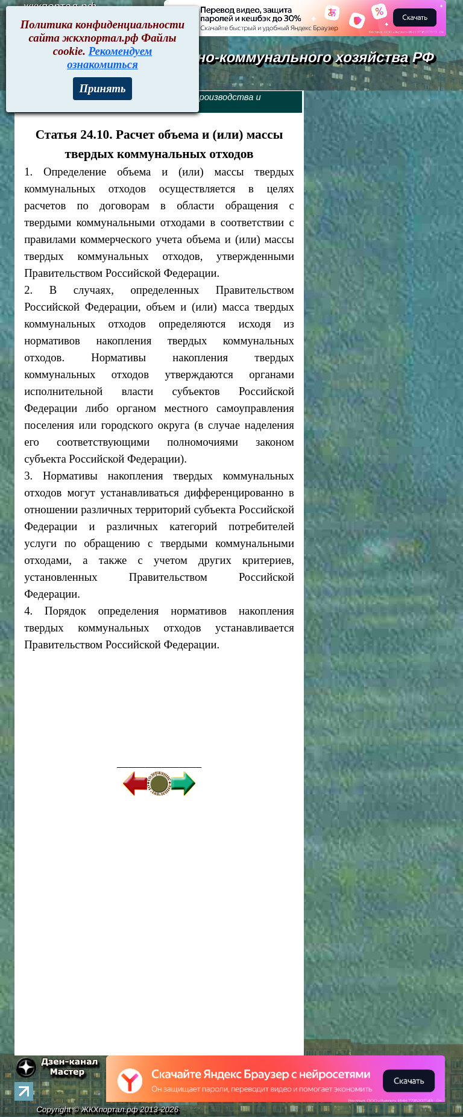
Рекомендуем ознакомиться (109, 58)
